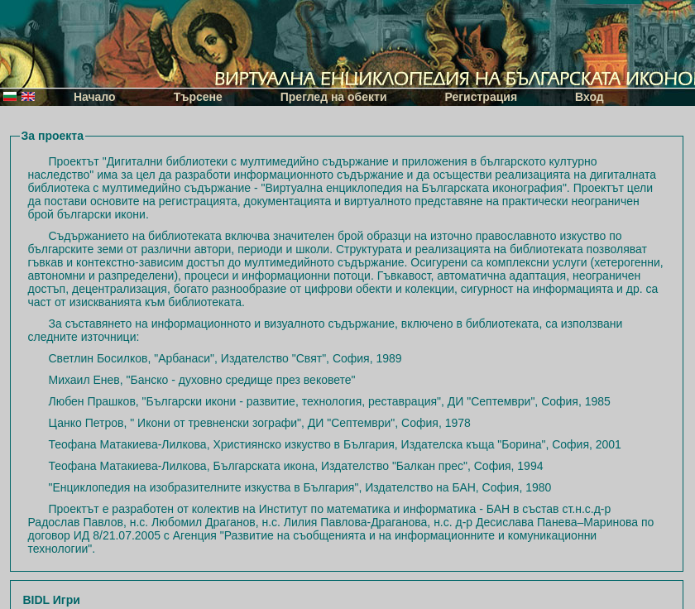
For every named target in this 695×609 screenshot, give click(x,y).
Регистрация (481, 96)
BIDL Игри (51, 600)
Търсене (198, 96)
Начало (95, 96)
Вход (589, 96)
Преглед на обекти (333, 96)
